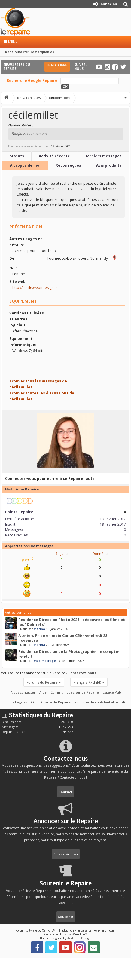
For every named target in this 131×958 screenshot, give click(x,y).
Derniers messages (103, 156)
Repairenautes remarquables (29, 52)
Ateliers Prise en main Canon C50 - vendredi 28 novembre (62, 638)
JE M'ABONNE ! (57, 66)
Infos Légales (16, 702)
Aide (43, 692)
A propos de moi (25, 165)
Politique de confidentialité (96, 702)
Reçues (61, 553)
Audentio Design (79, 938)
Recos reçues (68, 165)
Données (100, 553)
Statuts (17, 156)
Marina (39, 629)
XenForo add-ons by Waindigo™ (65, 934)
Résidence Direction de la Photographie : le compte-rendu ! (69, 654)
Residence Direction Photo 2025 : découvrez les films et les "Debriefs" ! (71, 622)
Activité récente (54, 156)
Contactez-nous (82, 673)
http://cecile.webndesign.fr (34, 287)
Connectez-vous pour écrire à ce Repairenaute (50, 478)
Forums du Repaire (42, 682)
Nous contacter (23, 692)
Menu (11, 41)
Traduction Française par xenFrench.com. (87, 930)
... (60, 52)
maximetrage (45, 661)
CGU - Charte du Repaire (51, 702)
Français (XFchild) (87, 682)
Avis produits (108, 165)
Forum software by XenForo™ (36, 930)
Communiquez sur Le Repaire (74, 692)
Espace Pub (112, 692)
